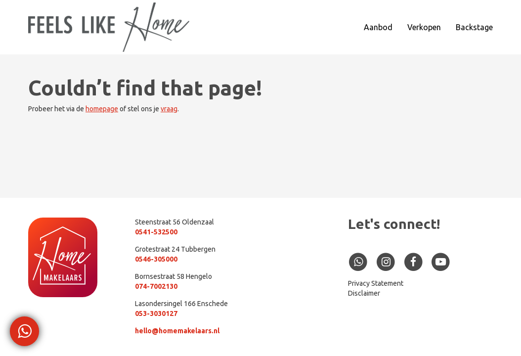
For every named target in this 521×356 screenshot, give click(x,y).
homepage (102, 109)
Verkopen (424, 27)
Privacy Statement (375, 283)
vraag (169, 109)
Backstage (474, 27)
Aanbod (378, 27)
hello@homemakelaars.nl (177, 331)
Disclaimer (364, 293)
